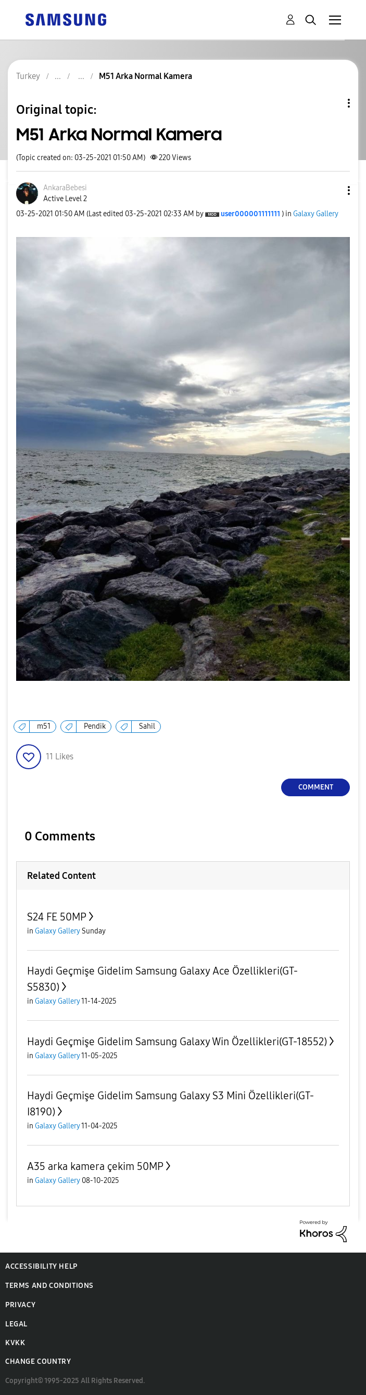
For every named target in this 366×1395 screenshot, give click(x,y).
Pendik (95, 726)
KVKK (15, 1342)
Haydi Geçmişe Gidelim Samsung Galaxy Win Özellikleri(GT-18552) (177, 1041)
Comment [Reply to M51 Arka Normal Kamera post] (315, 787)
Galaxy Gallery (315, 213)
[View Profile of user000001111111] (250, 213)
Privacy (20, 1304)
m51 (44, 726)
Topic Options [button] (331, 103)
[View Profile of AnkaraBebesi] (65, 187)
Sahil (147, 726)
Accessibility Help (41, 1266)
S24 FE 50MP (56, 917)
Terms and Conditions (49, 1285)
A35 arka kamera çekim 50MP (95, 1166)
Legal (16, 1324)
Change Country (38, 1361)
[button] (331, 190)
